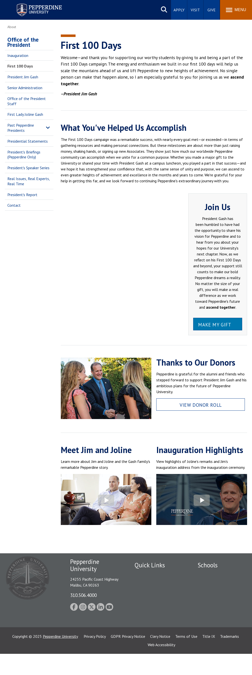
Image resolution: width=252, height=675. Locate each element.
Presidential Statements (27, 141)
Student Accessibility (152, 583)
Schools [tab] (208, 565)
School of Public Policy (217, 624)
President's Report (22, 194)
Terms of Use (186, 657)
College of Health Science (219, 632)
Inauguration (17, 55)
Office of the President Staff (26, 101)
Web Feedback (146, 634)
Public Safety (146, 574)
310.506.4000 (83, 595)
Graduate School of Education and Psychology (219, 608)
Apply (179, 9)
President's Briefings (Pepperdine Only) (23, 155)
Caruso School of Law (216, 583)
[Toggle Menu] (236, 10)
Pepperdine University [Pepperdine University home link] (33, 4)
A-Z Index (142, 617)
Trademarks (229, 657)
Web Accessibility (161, 665)
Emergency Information (154, 591)
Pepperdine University (60, 657)
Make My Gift (214, 324)
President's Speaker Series (28, 167)
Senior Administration (24, 87)
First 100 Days (20, 66)
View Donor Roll (201, 405)
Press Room (144, 626)
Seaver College (210, 574)
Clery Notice (160, 657)
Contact (14, 205)
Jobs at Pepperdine (150, 600)
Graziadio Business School (219, 591)
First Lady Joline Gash (25, 114)
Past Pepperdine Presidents (20, 128)
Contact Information (152, 608)
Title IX (208, 657)
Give (211, 9)
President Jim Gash (22, 76)
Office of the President (23, 42)
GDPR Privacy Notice (128, 657)
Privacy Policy (95, 657)
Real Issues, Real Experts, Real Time (28, 181)
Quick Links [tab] (150, 565)
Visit (195, 9)
